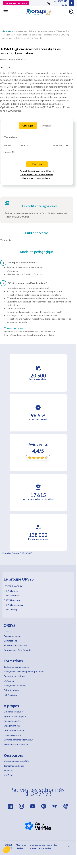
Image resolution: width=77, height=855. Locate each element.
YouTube (8, 775)
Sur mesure (45, 125)
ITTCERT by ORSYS (13, 586)
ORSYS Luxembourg (13, 605)
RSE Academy (10, 694)
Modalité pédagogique (37, 252)
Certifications (10, 640)
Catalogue (27, 125)
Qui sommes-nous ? (13, 711)
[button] (6, 849)
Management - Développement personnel (34, 31)
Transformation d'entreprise (28, 34)
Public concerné (37, 233)
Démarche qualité (12, 721)
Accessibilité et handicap (16, 744)
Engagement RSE (12, 725)
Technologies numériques (16, 666)
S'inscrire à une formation (16, 645)
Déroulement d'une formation (18, 650)
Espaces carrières (12, 735)
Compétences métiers (14, 676)
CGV (69, 846)
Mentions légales (21, 846)
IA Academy (9, 680)
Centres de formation (14, 730)
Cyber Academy (11, 690)
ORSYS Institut (11, 595)
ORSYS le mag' (11, 609)
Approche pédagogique (15, 716)
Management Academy (15, 685)
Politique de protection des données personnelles (43, 846)
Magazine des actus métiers (17, 761)
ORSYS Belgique (12, 600)
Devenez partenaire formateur (18, 739)
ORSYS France (11, 591)
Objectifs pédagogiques (39, 206)
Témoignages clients (14, 765)
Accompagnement (12, 636)
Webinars (8, 770)
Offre (6, 631)
